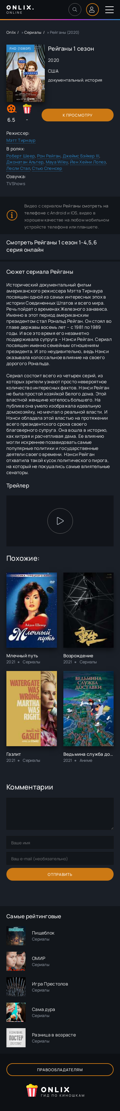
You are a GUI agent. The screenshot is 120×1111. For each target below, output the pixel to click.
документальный (65, 80)
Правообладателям (60, 1069)
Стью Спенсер (47, 168)
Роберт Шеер (20, 156)
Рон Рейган (49, 156)
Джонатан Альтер (25, 162)
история (93, 80)
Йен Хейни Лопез (88, 162)
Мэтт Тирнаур (21, 140)
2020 (53, 60)
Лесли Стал (18, 168)
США (53, 71)
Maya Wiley (57, 162)
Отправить (60, 874)
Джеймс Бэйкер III (81, 156)
